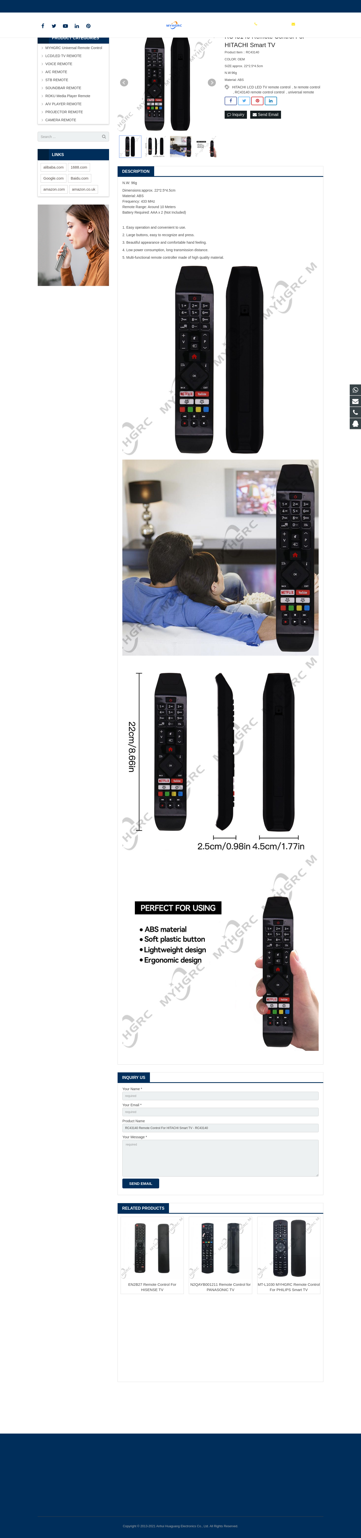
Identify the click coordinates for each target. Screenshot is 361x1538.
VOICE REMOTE (58, 97)
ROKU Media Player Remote (67, 129)
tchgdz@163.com (92, 5)
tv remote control (307, 121)
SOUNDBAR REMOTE (63, 121)
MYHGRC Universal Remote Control (73, 81)
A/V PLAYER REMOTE (63, 137)
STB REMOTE (56, 113)
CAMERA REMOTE (60, 154)
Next (212, 116)
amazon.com (54, 223)
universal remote (301, 126)
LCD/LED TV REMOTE (63, 89)
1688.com (79, 201)
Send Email (265, 148)
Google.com (53, 212)
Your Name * (132, 1123)
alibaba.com (53, 201)
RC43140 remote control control (260, 126)
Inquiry (235, 148)
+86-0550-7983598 (56, 5)
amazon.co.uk (83, 223)
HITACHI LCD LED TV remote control (261, 121)
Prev (124, 116)
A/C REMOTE (56, 105)
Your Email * (132, 1140)
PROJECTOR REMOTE (64, 146)
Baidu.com (79, 212)
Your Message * (134, 1174)
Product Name (133, 1157)
